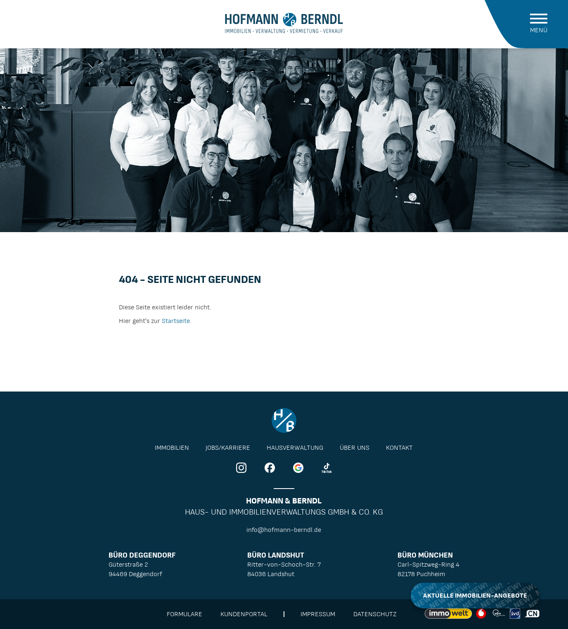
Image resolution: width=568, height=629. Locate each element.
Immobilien (172, 447)
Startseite (176, 321)
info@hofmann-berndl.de (283, 530)
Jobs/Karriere (228, 447)
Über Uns (354, 447)
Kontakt (399, 447)
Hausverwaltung (295, 447)
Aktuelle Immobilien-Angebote (475, 595)
